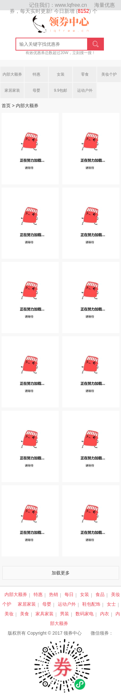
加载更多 (61, 572)
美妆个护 (109, 74)
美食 (24, 613)
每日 (69, 594)
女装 (61, 74)
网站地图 (19, 5)
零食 (85, 74)
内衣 (104, 613)
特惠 (36, 74)
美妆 (9, 613)
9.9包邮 (60, 90)
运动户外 (85, 90)
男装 (64, 613)
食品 (100, 594)
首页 (6, 105)
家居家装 (12, 90)
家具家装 (44, 613)
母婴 (36, 90)
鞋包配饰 (91, 604)
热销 (53, 594)
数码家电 (85, 613)
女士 (111, 604)
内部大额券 (12, 74)
